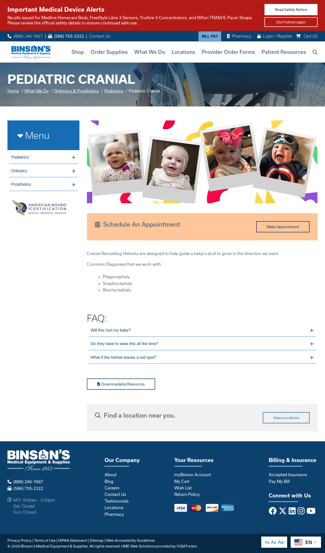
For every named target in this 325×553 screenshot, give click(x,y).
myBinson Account (192, 474)
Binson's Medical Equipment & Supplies (54, 546)
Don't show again (291, 22)
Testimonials (117, 501)
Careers (112, 487)
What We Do (149, 52)
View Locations (286, 418)
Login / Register (275, 36)
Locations (183, 52)
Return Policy (187, 494)
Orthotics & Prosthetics (76, 91)
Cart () (307, 36)
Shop (77, 52)
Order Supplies (109, 52)
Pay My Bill (279, 481)
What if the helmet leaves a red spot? (202, 357)
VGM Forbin (187, 546)
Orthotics (43, 171)
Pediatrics (113, 91)
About (111, 474)
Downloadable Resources (121, 384)
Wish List (183, 487)
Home (13, 91)
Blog (109, 481)
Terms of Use (45, 540)
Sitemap (97, 540)
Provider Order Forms (228, 52)
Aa (267, 542)
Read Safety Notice (291, 9)
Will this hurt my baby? (202, 330)
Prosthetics (43, 184)
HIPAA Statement (72, 540)
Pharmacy (239, 36)
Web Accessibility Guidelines (130, 540)
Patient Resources (283, 52)
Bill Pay (210, 36)
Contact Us (99, 36)
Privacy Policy (19, 540)
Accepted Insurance (288, 474)
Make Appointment (283, 227)
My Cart (182, 481)
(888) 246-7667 (25, 36)
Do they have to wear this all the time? (202, 344)
